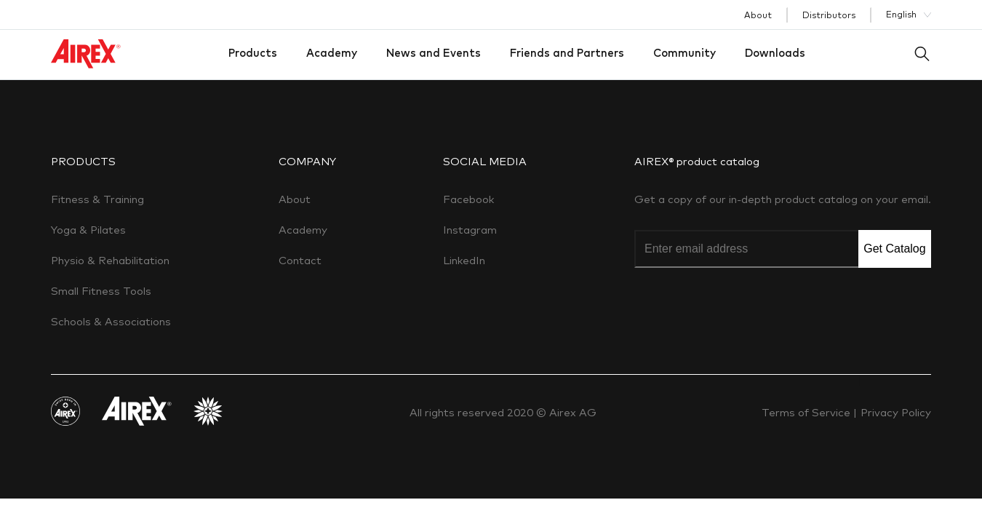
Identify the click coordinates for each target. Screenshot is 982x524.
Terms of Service (807, 412)
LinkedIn (464, 260)
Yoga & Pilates (88, 230)
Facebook (468, 199)
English (901, 14)
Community (684, 53)
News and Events (433, 53)
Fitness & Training (97, 199)
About (758, 14)
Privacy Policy (896, 412)
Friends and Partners (567, 53)
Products (252, 53)
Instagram (470, 230)
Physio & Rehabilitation (110, 260)
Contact (300, 260)
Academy (331, 53)
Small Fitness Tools (101, 291)
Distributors (828, 14)
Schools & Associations (111, 321)
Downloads (775, 53)
